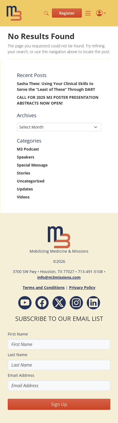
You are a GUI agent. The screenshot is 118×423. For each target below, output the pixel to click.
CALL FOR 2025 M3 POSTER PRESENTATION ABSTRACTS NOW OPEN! (57, 100)
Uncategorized (30, 181)
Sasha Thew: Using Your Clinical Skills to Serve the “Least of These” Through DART (56, 86)
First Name (18, 334)
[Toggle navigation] (88, 13)
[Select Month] (59, 127)
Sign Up (59, 404)
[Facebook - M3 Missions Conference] (42, 303)
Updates (25, 189)
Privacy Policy (82, 287)
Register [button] (67, 13)
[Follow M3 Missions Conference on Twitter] (59, 303)
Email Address (21, 375)
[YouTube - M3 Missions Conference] (25, 303)
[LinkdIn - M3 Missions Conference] (93, 303)
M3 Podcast (28, 149)
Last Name (17, 354)
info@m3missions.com (59, 277)
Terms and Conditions (44, 287)
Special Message (32, 165)
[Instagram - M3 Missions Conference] (76, 303)
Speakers (25, 157)
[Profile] (101, 13)
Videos (23, 197)
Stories (23, 173)
